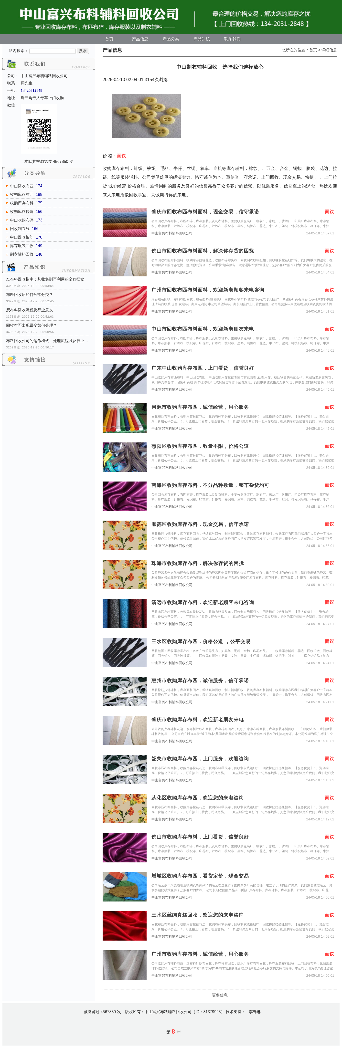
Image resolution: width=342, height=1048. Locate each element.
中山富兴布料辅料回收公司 (171, 233)
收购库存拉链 (21, 212)
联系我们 (232, 39)
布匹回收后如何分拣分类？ (29, 295)
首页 (109, 39)
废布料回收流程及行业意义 (29, 310)
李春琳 (255, 1012)
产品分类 (171, 39)
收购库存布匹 (21, 194)
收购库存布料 (21, 203)
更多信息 (220, 995)
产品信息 (140, 39)
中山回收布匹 (21, 186)
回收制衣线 (20, 229)
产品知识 (201, 39)
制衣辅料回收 (21, 254)
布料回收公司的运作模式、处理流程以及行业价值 (49, 341)
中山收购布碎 (21, 220)
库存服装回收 (21, 246)
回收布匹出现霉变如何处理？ (31, 325)
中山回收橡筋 (21, 237)
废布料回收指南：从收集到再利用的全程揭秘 (45, 279)
